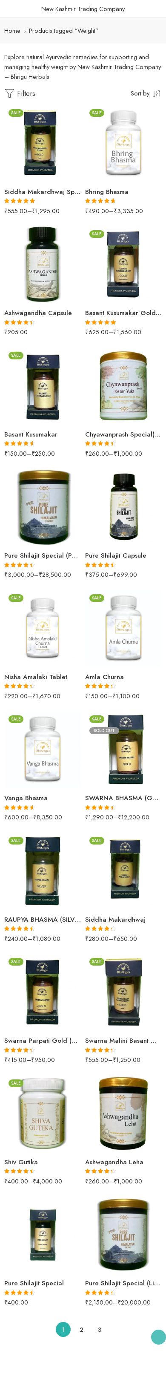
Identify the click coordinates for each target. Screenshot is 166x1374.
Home (12, 30)
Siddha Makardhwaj (115, 919)
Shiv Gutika (21, 1162)
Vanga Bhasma (26, 798)
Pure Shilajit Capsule (115, 555)
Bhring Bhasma (107, 192)
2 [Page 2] (81, 1329)
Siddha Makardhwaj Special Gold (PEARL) (42, 192)
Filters (19, 93)
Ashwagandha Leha (114, 1162)
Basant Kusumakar (30, 434)
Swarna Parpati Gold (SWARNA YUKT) (42, 1040)
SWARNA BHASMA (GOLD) (123, 798)
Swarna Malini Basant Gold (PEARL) (123, 1040)
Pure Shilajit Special (34, 1283)
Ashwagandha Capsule (38, 313)
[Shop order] (146, 93)
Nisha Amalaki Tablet (35, 677)
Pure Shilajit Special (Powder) (42, 555)
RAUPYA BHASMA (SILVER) (42, 919)
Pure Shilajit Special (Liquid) (123, 1283)
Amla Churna (104, 677)
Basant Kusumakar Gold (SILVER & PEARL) (123, 313)
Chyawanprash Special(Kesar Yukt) (123, 434)
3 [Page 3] (99, 1329)
